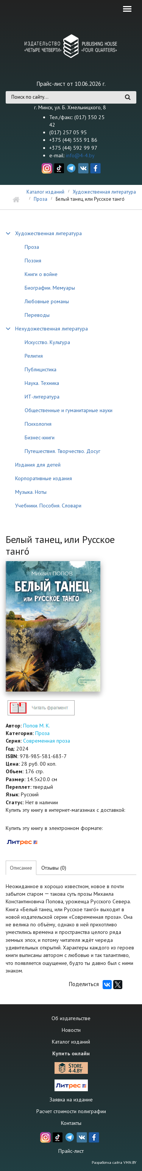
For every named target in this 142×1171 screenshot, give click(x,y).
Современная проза (46, 740)
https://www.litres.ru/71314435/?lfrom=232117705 (22, 841)
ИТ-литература (42, 396)
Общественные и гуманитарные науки (68, 410)
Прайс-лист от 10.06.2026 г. (71, 83)
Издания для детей (38, 464)
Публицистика (40, 369)
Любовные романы (47, 301)
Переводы (37, 315)
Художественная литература (104, 192)
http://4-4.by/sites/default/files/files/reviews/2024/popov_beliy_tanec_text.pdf (40, 707)
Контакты (71, 1123)
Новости (71, 1030)
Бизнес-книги (40, 437)
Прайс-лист (71, 1151)
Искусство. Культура (47, 342)
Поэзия (33, 260)
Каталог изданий (45, 192)
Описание (21, 867)
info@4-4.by (80, 155)
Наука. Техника (42, 383)
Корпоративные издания (43, 478)
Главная (16, 200)
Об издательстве (71, 1018)
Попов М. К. (36, 725)
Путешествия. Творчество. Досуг (62, 451)
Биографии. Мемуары (50, 287)
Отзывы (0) (53, 867)
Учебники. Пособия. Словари (48, 505)
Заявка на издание (71, 1099)
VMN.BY (129, 1162)
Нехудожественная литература (51, 328)
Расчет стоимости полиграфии (71, 1111)
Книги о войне (41, 274)
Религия (34, 355)
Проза (40, 199)
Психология (38, 423)
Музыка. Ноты (31, 492)
